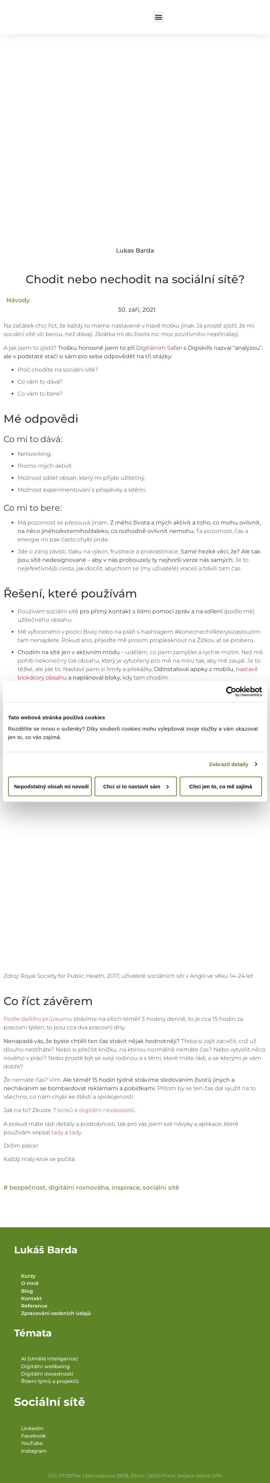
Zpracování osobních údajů (56, 1313)
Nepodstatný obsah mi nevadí (51, 786)
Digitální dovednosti (47, 1374)
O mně (30, 1283)
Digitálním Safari (159, 348)
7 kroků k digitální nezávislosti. (94, 1110)
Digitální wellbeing (45, 1366)
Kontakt (31, 1298)
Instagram (34, 1451)
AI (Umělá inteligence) (49, 1358)
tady (58, 1132)
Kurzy (28, 1276)
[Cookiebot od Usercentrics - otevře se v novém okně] (231, 692)
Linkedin (32, 1428)
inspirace (126, 1187)
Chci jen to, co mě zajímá (220, 786)
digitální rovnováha (79, 1187)
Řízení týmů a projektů (49, 1381)
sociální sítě (161, 1187)
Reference (34, 1306)
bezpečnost (27, 1187)
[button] (158, 17)
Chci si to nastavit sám (136, 786)
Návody (18, 300)
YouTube (32, 1443)
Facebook (33, 1436)
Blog (27, 1291)
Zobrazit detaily (229, 764)
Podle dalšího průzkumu (38, 1019)
